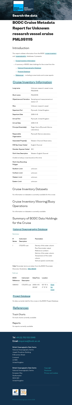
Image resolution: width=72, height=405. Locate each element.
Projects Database (24, 71)
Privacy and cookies (51, 373)
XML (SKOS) (32, 269)
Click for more (52, 287)
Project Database (21, 296)
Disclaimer (48, 370)
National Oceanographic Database (29, 68)
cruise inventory (50, 53)
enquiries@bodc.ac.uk (29, 341)
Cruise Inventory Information (25, 61)
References (19, 75)
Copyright (47, 368)
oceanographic (21, 56)
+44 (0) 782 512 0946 (25, 338)
